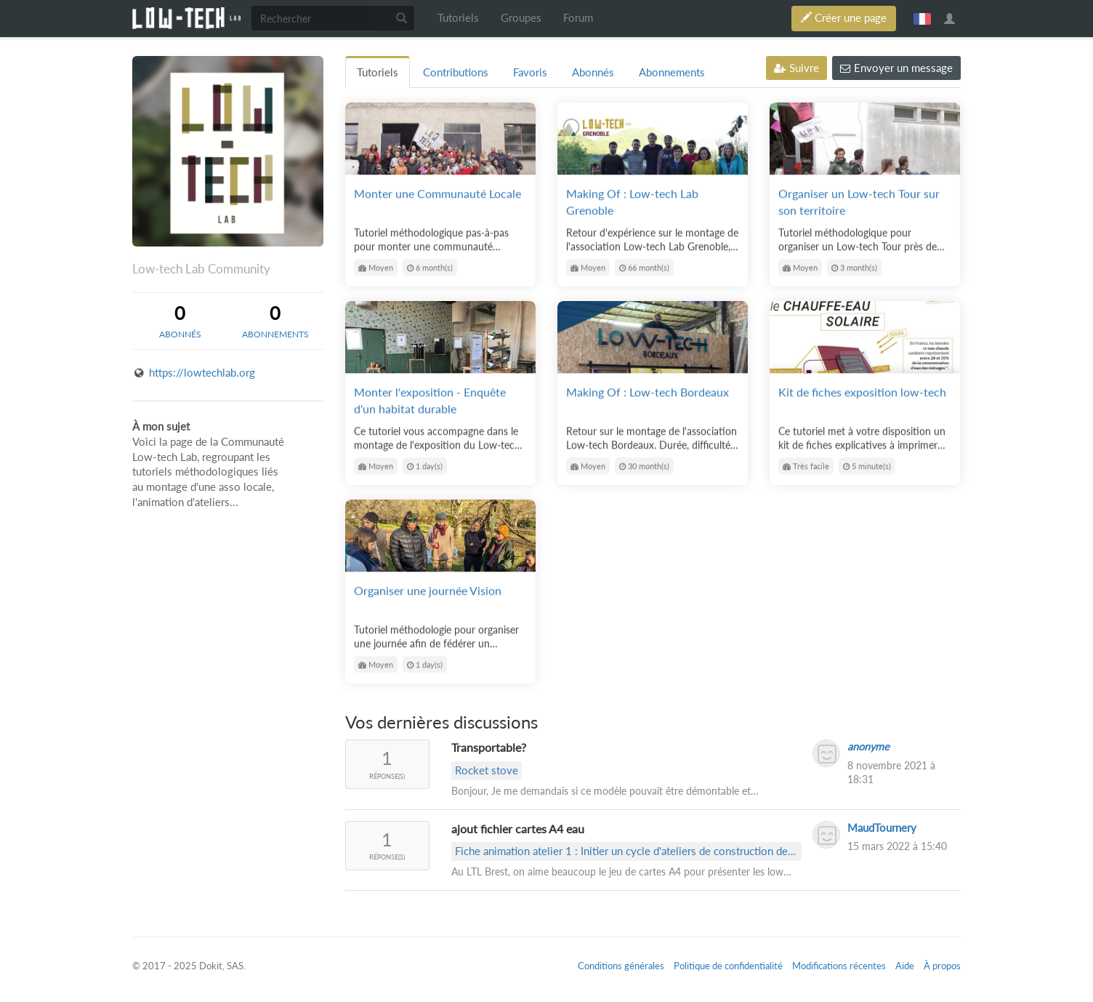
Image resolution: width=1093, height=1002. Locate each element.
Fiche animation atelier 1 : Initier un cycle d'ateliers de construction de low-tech (621, 853)
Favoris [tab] (530, 72)
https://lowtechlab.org (202, 372)
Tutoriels (458, 18)
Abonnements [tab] (672, 72)
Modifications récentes (839, 965)
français (922, 18)
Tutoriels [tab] (377, 72)
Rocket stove (486, 770)
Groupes (521, 18)
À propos (942, 965)
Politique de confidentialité (728, 965)
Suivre (796, 68)
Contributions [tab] (455, 72)
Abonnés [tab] (593, 72)
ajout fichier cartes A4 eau (517, 828)
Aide (904, 965)
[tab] (179, 320)
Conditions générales (621, 965)
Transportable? (488, 747)
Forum (578, 18)
